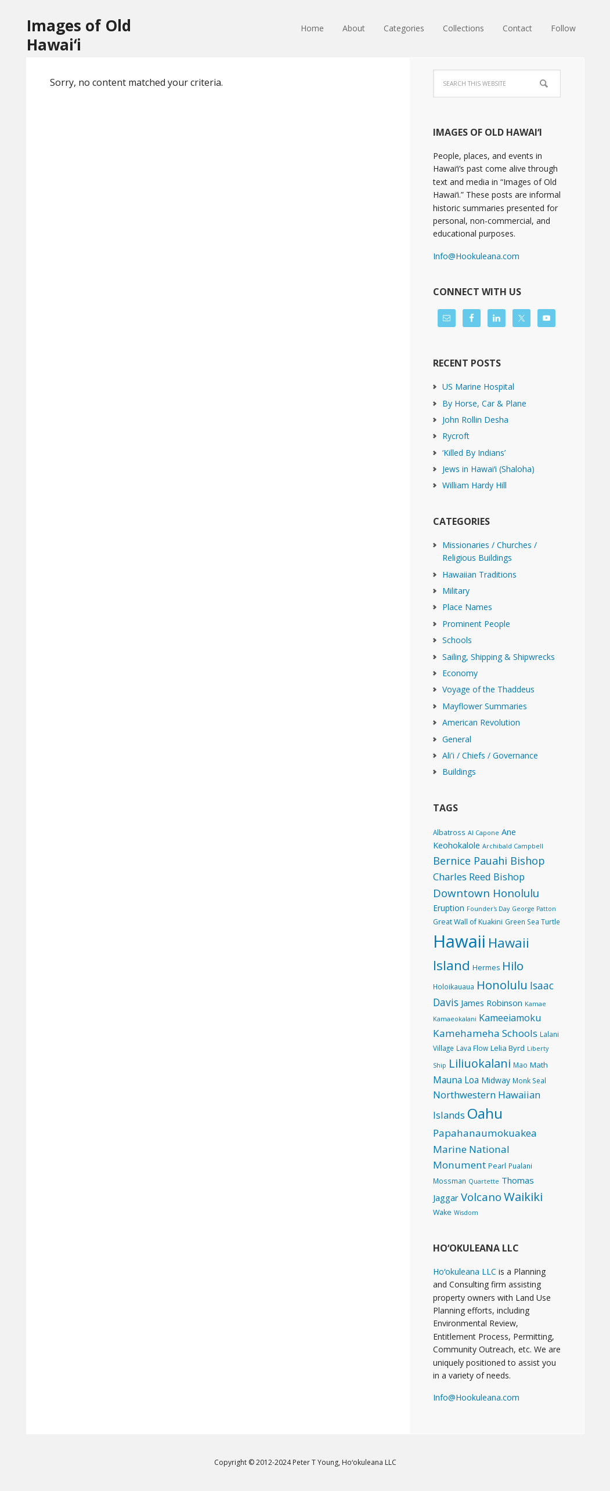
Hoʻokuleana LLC (464, 1271)
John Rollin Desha (475, 419)
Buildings (459, 771)
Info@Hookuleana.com (476, 256)
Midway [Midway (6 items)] (495, 1080)
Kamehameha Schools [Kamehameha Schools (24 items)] (485, 1033)
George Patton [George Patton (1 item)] (534, 909)
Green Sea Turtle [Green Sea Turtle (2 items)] (532, 921)
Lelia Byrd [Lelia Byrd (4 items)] (507, 1048)
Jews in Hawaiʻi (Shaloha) (488, 468)
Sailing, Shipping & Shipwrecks (498, 656)
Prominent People (476, 623)
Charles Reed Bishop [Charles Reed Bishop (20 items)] (479, 876)
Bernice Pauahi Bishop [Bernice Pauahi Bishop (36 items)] (489, 861)
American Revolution (481, 722)
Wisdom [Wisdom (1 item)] (466, 1213)
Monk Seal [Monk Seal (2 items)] (529, 1080)
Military (456, 590)
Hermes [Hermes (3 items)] (486, 968)
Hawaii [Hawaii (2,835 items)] (459, 941)
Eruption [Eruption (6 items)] (448, 907)
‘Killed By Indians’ (474, 452)
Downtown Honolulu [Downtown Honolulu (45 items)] (486, 893)
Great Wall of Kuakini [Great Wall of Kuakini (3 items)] (468, 922)
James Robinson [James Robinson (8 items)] (491, 1002)
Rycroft (456, 435)
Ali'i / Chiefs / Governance (490, 755)
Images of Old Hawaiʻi (79, 34)
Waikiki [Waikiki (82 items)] (523, 1196)
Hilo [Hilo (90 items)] (513, 965)
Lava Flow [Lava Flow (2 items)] (472, 1048)
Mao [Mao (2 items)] (520, 1064)
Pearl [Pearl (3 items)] (497, 1166)
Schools (457, 639)
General (456, 739)
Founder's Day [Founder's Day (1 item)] (488, 909)
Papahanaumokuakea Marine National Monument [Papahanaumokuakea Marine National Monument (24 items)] (485, 1148)
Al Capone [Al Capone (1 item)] (483, 833)
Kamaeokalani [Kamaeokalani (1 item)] (455, 1019)
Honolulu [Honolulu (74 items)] (502, 985)
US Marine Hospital (478, 386)
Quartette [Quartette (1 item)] (483, 1181)
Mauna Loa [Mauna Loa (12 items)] (456, 1079)
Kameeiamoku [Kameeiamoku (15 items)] (510, 1017)
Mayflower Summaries (484, 706)
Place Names (467, 606)
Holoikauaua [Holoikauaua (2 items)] (453, 986)
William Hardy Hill (474, 485)
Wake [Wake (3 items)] (442, 1212)
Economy (460, 673)
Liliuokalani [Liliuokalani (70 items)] (480, 1063)
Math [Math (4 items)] (539, 1065)
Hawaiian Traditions (479, 574)
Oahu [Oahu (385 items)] (485, 1113)
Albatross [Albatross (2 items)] (449, 832)
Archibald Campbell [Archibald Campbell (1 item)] (512, 846)
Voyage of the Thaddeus (488, 689)
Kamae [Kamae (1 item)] (535, 1004)
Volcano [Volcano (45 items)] (481, 1196)
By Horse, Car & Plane (484, 403)
